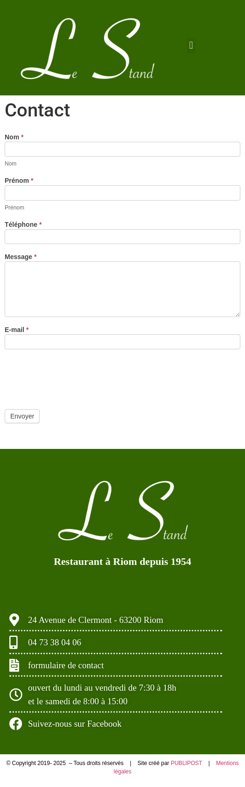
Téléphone (23, 224)
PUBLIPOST (187, 763)
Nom (14, 137)
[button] (191, 45)
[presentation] (76, 377)
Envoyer (22, 416)
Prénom (19, 180)
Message (21, 256)
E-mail (16, 329)
